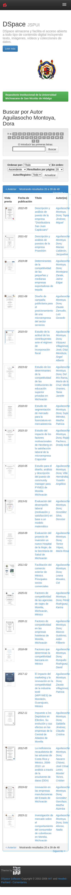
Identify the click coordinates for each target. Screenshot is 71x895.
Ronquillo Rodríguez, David (62, 664)
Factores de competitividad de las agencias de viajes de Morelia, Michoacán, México (43, 604)
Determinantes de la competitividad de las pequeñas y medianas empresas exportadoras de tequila (44, 275)
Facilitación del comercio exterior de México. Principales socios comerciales (43, 575)
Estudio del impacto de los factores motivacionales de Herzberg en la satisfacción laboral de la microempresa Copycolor (43, 445)
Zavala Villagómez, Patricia (62, 688)
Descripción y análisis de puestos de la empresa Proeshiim (42, 243)
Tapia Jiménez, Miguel (62, 219)
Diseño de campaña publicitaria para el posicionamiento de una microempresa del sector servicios (44, 310)
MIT (50, 878)
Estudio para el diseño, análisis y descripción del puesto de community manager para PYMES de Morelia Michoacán (43, 480)
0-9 (15, 134)
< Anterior (11, 189)
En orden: (58, 164)
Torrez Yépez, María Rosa (62, 547)
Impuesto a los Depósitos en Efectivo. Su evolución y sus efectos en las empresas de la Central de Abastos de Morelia (43, 727)
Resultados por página (40, 169)
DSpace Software (11, 878)
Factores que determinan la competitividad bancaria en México (43, 656)
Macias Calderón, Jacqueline (62, 251)
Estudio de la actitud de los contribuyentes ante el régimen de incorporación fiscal (43, 342)
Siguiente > (59, 192)
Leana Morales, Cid (61, 579)
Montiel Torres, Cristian (60, 777)
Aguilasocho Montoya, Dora (63, 212)
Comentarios (20, 882)
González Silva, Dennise (61, 516)
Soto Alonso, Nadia (62, 826)
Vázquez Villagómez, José (62, 346)
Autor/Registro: (22, 174)
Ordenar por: (15, 164)
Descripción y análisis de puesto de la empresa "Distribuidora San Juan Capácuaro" (42, 219)
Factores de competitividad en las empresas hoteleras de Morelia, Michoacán (43, 632)
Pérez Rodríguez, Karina (62, 604)
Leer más (10, 48)
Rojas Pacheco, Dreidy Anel (62, 441)
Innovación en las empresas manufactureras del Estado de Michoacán (43, 794)
